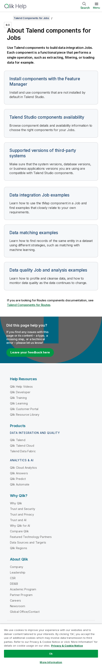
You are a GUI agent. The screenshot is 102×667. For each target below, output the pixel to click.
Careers (15, 600)
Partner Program (21, 595)
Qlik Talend (17, 440)
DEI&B (14, 583)
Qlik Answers (19, 473)
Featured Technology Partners (31, 537)
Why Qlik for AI (20, 525)
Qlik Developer (20, 392)
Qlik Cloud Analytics (23, 467)
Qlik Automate (19, 484)
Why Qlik (16, 503)
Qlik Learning (19, 403)
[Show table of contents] (8, 18)
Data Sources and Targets (28, 542)
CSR (13, 578)
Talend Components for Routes (28, 305)
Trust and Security (22, 509)
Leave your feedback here (30, 352)
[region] (51, 645)
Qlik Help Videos (21, 386)
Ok (51, 653)
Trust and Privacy (22, 514)
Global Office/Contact (25, 611)
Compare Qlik (19, 531)
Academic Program (23, 589)
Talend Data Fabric (23, 451)
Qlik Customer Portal (24, 409)
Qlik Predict (18, 478)
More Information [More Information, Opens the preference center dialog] (51, 662)
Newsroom (17, 606)
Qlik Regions (18, 548)
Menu (96, 7)
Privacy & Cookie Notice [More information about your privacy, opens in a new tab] (67, 645)
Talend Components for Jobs (31, 18)
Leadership (18, 572)
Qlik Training (18, 397)
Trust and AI (18, 520)
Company (16, 567)
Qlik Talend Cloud (22, 445)
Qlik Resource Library (24, 414)
